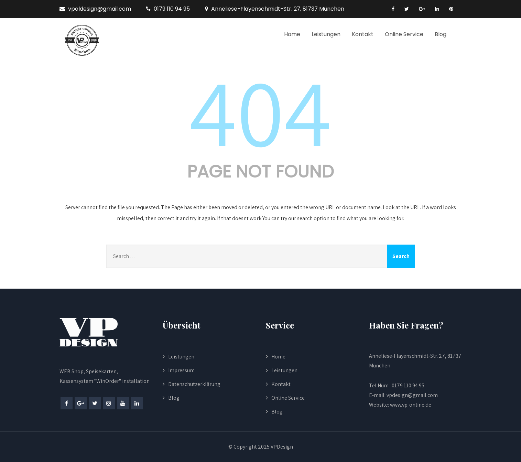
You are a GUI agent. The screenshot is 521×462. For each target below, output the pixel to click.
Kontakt (362, 34)
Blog (440, 34)
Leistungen (326, 34)
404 (260, 111)
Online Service (404, 34)
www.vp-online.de (410, 404)
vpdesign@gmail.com (412, 395)
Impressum (181, 370)
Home (292, 34)
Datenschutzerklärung (194, 384)
